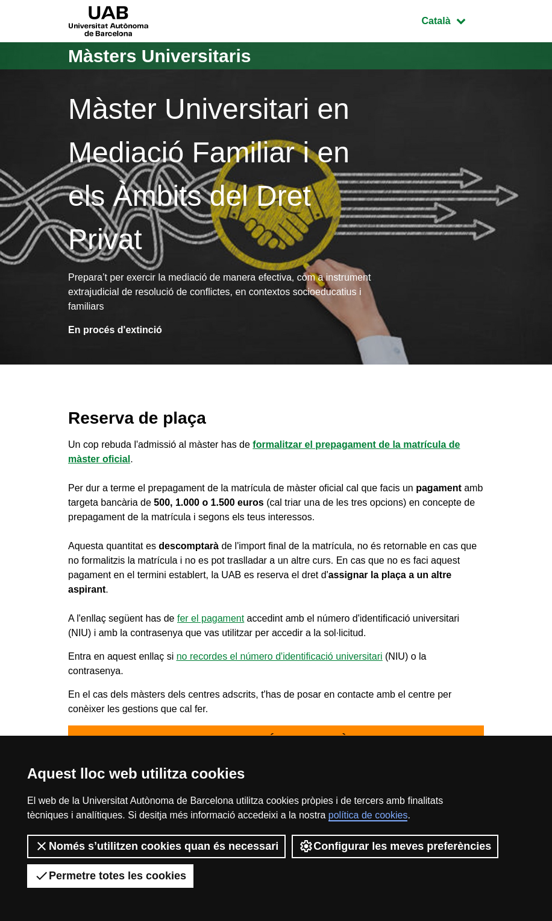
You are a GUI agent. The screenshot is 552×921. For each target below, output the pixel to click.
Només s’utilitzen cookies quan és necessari (156, 846)
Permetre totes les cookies (110, 875)
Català (452, 19)
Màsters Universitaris (159, 56)
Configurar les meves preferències (395, 846)
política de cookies (368, 815)
